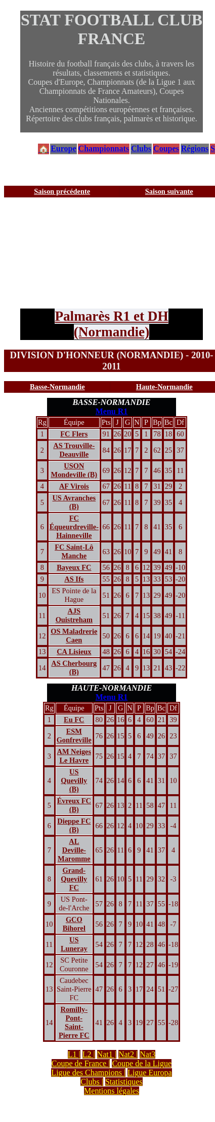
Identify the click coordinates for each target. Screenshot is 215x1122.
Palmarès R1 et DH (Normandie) (111, 324)
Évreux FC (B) (74, 805)
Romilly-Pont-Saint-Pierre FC (74, 1022)
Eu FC (74, 720)
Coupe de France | (81, 1063)
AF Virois (74, 486)
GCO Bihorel (74, 923)
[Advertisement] (95, 252)
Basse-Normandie (57, 387)
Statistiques (124, 1081)
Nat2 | (128, 1054)
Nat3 (147, 1054)
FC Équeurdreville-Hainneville (74, 526)
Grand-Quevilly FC (74, 879)
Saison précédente (62, 191)
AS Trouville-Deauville (74, 449)
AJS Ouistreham (74, 615)
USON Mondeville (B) (74, 470)
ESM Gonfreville (74, 735)
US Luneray (74, 944)
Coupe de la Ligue (141, 1063)
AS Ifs (73, 579)
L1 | (74, 1054)
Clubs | (91, 1081)
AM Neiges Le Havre (74, 755)
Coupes (166, 148)
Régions (194, 148)
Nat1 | (106, 1054)
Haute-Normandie (164, 387)
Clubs (141, 148)
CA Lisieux (74, 652)
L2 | (88, 1054)
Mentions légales (111, 1090)
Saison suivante (169, 191)
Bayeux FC (74, 567)
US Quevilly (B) (74, 780)
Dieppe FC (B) (74, 825)
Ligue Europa (149, 1072)
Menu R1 (112, 411)
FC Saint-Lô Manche (74, 551)
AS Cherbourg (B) (74, 667)
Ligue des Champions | (88, 1072)
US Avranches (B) (74, 502)
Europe (63, 148)
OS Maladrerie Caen (74, 635)
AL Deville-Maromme (74, 850)
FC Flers (74, 434)
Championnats (103, 148)
